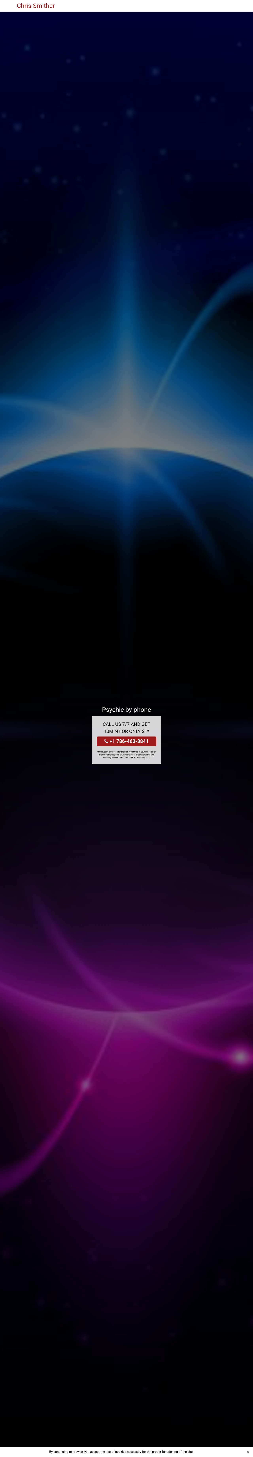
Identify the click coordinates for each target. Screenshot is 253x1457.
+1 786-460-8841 (126, 741)
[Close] (248, 1452)
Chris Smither (36, 5)
